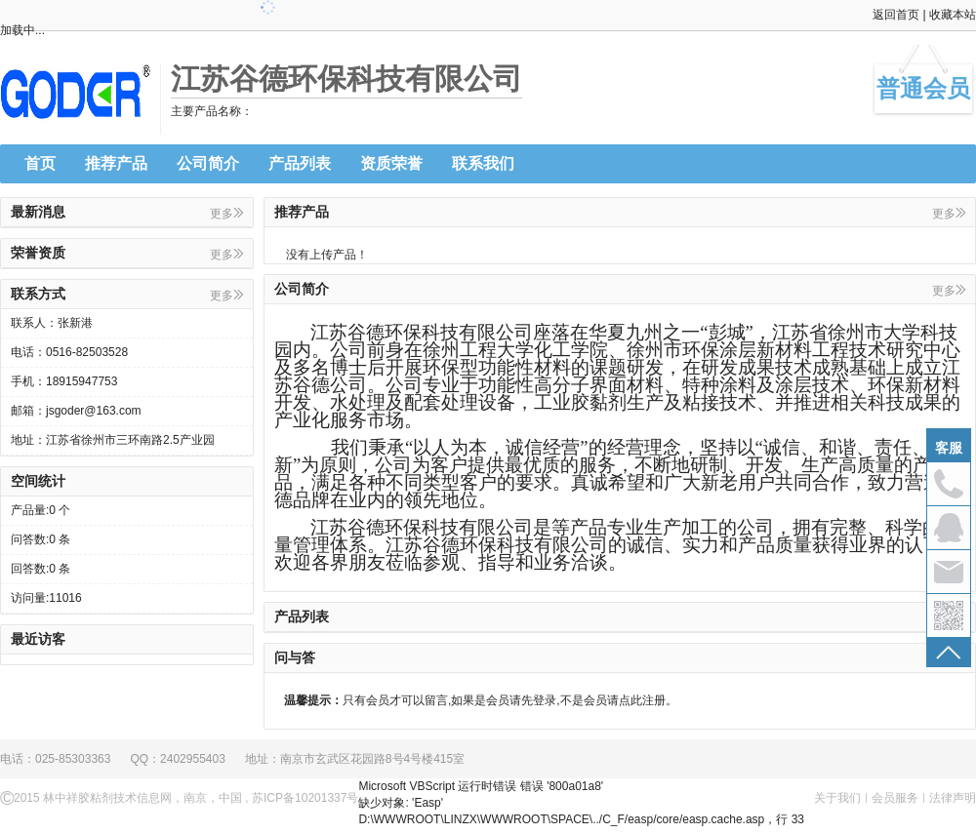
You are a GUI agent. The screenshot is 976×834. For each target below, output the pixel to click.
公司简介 (208, 163)
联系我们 (483, 163)
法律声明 (952, 798)
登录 (544, 700)
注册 (654, 700)
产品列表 (299, 163)
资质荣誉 (391, 163)
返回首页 (896, 14)
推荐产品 (116, 163)
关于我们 (837, 798)
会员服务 (895, 798)
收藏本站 (952, 14)
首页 (40, 163)
